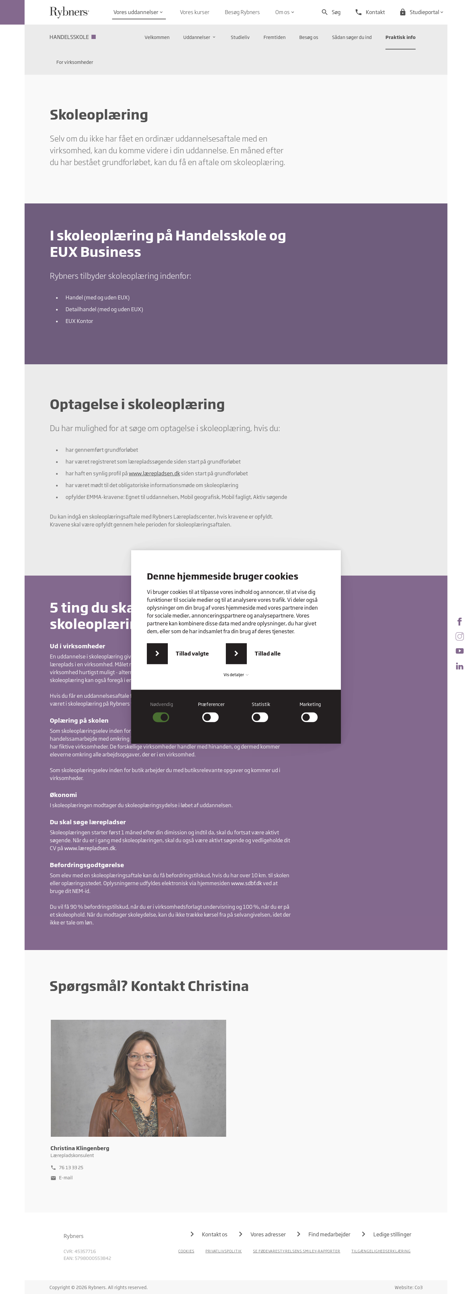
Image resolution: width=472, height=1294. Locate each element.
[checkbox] (162, 712)
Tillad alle (268, 653)
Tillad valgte (192, 653)
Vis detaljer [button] (236, 674)
